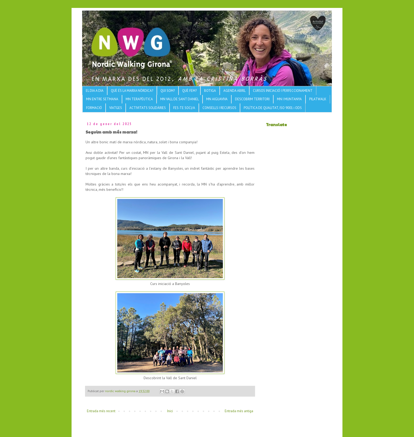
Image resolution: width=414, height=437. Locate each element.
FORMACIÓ (94, 108)
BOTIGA (210, 90)
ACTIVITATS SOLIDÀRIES (147, 108)
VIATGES (115, 108)
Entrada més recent (101, 411)
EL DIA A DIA (94, 90)
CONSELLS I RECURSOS (219, 108)
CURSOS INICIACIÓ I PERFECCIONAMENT (283, 90)
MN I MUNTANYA (289, 99)
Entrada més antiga (239, 411)
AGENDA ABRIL (234, 90)
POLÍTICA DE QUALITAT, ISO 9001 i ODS (273, 108)
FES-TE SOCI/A (184, 108)
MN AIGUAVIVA (217, 99)
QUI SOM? (168, 90)
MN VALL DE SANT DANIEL (179, 99)
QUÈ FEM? (189, 90)
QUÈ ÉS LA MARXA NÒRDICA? (132, 90)
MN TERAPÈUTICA (139, 99)
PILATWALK (317, 99)
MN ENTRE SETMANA (102, 99)
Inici (170, 411)
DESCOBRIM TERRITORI (252, 99)
